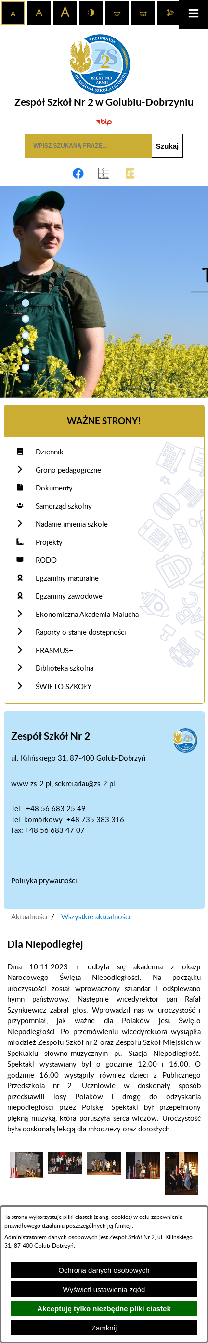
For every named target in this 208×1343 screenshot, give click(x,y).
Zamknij (104, 1328)
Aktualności (29, 917)
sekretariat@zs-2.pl (85, 784)
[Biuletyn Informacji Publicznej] (104, 122)
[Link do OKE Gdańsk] (104, 174)
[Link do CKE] (130, 174)
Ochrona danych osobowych (103, 1270)
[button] (25, 303)
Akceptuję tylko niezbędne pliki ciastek (104, 1309)
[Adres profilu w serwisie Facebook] (78, 174)
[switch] (117, 13)
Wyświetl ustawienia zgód (104, 1289)
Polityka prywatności (44, 881)
